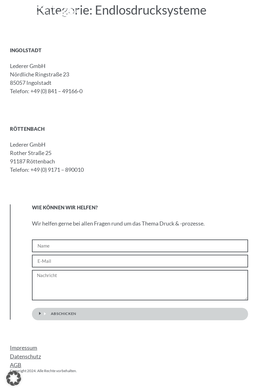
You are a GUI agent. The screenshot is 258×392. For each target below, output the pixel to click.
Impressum (23, 347)
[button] (250, 10)
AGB (15, 365)
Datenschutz (25, 356)
